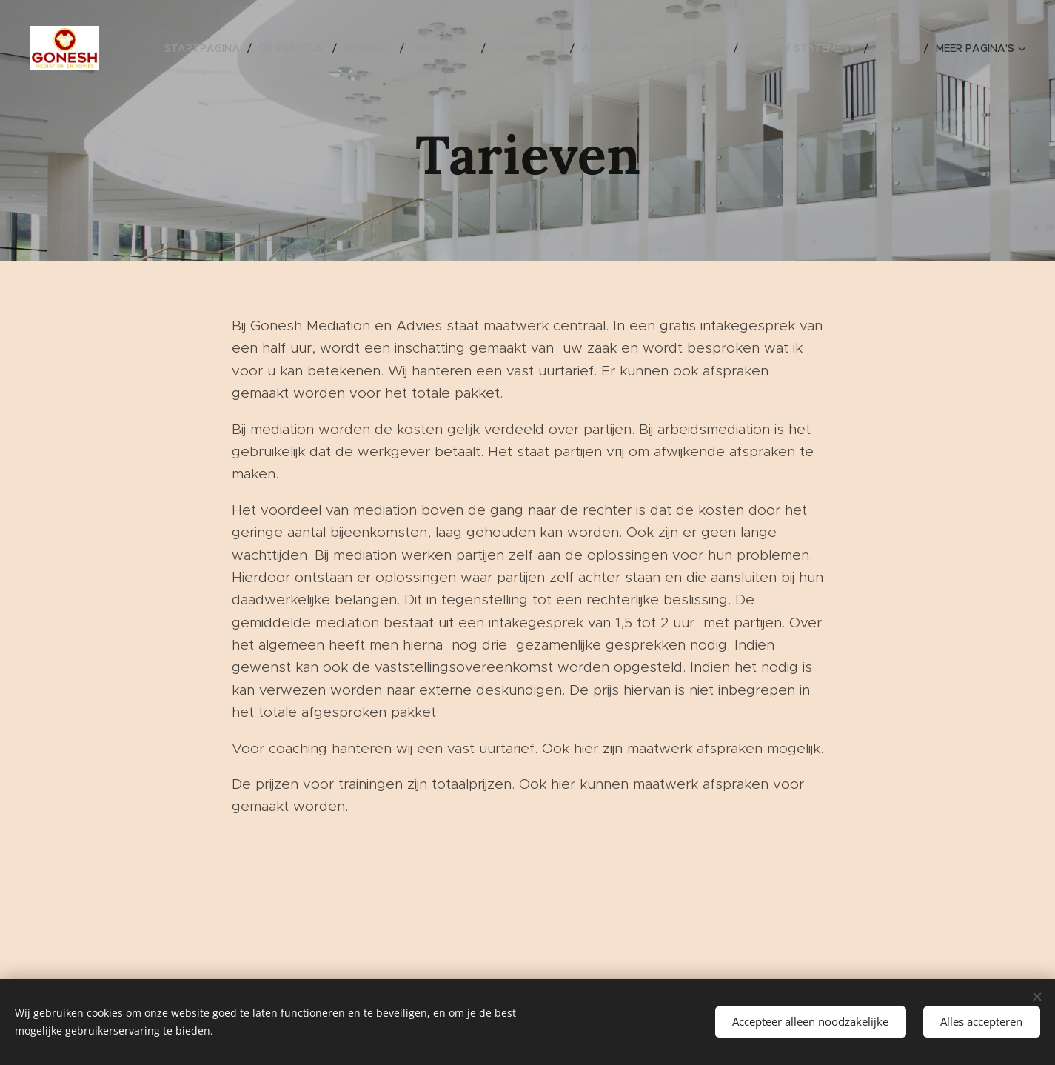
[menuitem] (206, 48)
